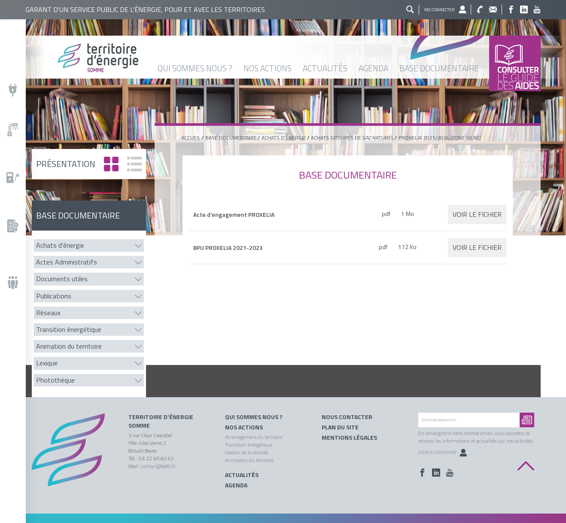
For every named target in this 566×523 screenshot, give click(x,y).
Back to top (525, 466)
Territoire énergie (74, 456)
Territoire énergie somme (271, 57)
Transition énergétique (248, 445)
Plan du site (340, 427)
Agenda (236, 485)
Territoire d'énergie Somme (160, 421)
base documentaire (231, 138)
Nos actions (244, 427)
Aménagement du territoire (254, 437)
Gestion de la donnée (246, 452)
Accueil (191, 138)
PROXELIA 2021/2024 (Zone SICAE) (440, 138)
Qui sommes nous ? (254, 417)
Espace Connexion (442, 452)
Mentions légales (349, 437)
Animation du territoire (249, 460)
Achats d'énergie (284, 138)
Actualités (242, 475)
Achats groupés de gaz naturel (352, 138)
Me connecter (439, 9)
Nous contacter (347, 417)
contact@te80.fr (158, 466)
